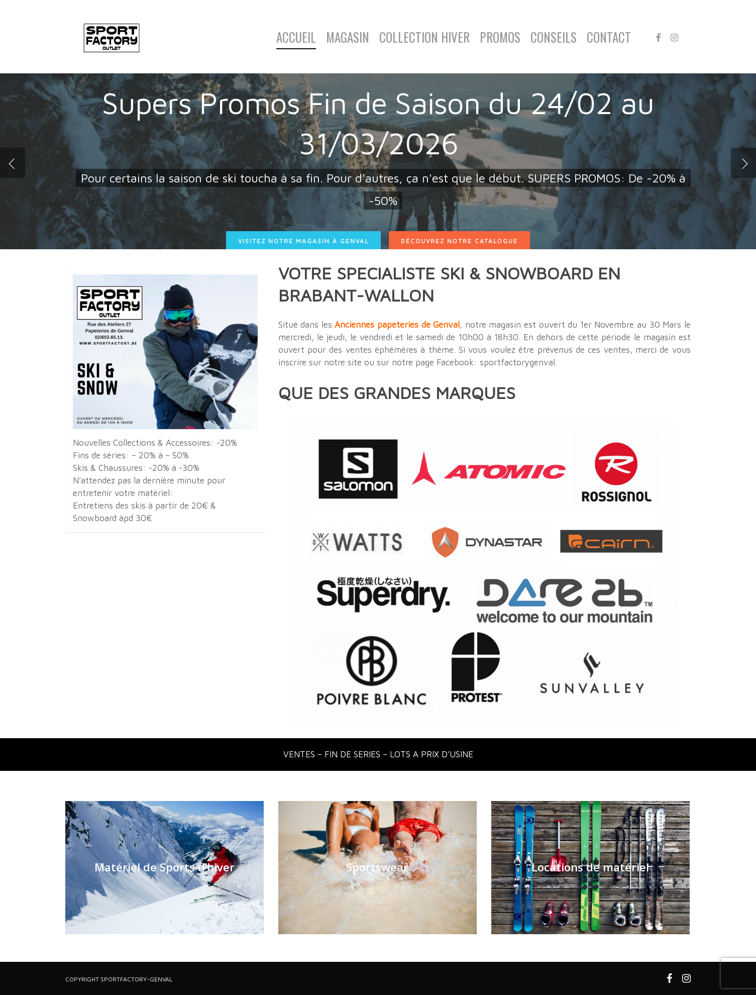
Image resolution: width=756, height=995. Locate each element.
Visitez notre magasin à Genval (303, 241)
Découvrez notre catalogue (459, 241)
